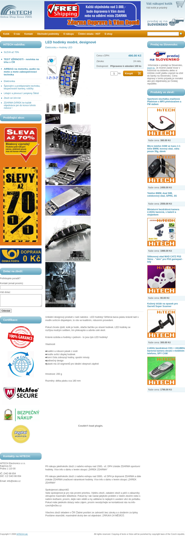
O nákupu (68, 34)
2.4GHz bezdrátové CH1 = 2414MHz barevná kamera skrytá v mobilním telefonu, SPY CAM (166, 351)
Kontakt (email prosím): (11, 283)
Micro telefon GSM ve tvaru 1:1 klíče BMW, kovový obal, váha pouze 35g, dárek (163, 149)
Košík (6, 34)
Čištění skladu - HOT (89, 34)
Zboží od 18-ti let (12, 98)
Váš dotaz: (5, 292)
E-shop (108, 34)
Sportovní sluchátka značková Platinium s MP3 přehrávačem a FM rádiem (164, 102)
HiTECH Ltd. (22, 534)
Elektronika (9, 81)
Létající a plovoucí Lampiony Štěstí (21, 93)
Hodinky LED (65, 47)
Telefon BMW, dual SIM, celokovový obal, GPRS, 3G (162, 194)
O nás (17, 34)
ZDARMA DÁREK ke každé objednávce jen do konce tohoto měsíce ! (20, 105)
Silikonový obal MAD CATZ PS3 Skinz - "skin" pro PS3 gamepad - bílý (165, 259)
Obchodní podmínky (48, 34)
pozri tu (151, 68)
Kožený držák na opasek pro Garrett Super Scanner (162, 305)
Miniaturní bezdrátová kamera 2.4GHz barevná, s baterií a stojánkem (163, 212)
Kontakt (28, 34)
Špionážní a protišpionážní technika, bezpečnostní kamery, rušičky (22, 87)
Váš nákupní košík (159, 3)
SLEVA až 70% (11, 52)
